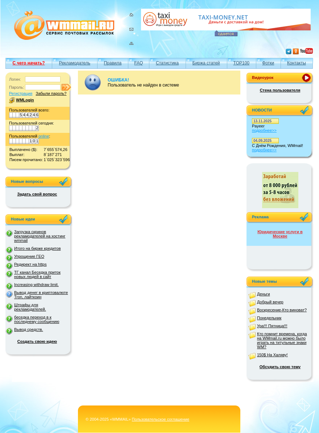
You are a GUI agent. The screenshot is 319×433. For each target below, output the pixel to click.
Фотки (268, 63)
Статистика (167, 63)
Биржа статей (206, 63)
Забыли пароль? (51, 93)
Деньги (263, 294)
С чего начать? (29, 63)
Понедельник (269, 318)
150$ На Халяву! (272, 355)
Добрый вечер (270, 302)
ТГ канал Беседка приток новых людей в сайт (37, 274)
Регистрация (20, 93)
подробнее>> (264, 130)
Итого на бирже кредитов (37, 248)
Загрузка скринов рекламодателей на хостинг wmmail (39, 236)
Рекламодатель (74, 63)
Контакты (296, 63)
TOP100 (241, 63)
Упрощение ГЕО (29, 256)
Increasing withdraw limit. (36, 284)
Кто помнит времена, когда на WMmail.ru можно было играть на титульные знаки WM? (282, 340)
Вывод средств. (28, 329)
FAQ (138, 63)
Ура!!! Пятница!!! (272, 326)
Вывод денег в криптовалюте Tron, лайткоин (41, 294)
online (43, 136)
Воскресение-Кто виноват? (282, 310)
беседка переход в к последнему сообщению (36, 319)
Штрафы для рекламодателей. (30, 307)
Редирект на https (30, 264)
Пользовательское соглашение (160, 419)
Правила (112, 63)
